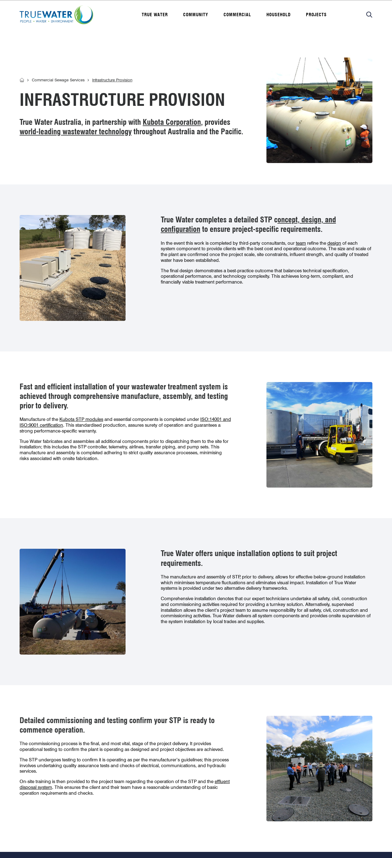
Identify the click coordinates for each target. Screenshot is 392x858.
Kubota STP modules (81, 419)
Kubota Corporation (172, 122)
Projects (316, 14)
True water (155, 14)
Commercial (237, 14)
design (334, 243)
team (301, 243)
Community (195, 14)
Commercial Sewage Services (58, 80)
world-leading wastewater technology (76, 131)
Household (278, 14)
